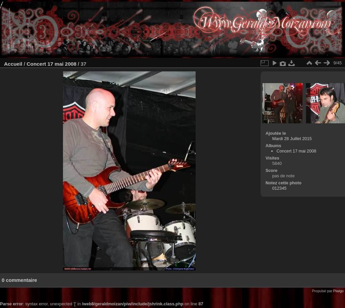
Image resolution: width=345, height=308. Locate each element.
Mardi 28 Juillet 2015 (292, 138)
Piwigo (338, 291)
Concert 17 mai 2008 (51, 64)
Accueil (13, 64)
